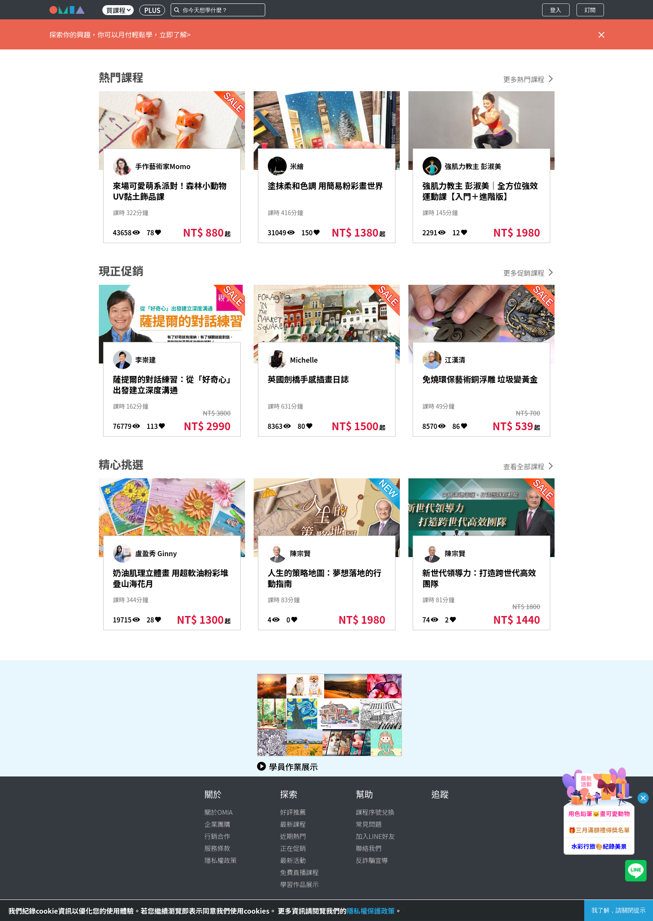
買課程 (118, 10)
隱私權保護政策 (370, 911)
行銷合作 (217, 836)
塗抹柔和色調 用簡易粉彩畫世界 (323, 193)
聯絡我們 (369, 848)
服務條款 (217, 848)
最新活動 (293, 860)
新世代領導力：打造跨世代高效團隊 (477, 580)
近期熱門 (293, 836)
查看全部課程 (523, 466)
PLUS (152, 10)
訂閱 (589, 10)
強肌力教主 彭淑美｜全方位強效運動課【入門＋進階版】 (478, 199)
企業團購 (217, 824)
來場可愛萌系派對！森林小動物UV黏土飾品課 (167, 193)
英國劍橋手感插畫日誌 (317, 379)
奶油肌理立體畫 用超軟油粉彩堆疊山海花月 (168, 580)
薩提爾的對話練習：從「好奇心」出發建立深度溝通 (167, 392)
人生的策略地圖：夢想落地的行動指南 (322, 580)
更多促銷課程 (523, 273)
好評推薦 (293, 811)
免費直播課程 (299, 872)
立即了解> (175, 34)
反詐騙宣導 (372, 860)
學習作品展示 (299, 884)
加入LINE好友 (375, 836)
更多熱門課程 (523, 79)
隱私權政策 (221, 860)
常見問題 (369, 824)
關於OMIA (219, 811)
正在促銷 (293, 848)
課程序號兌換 (375, 811)
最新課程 (293, 824)
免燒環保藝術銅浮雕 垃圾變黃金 (478, 386)
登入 (555, 10)
